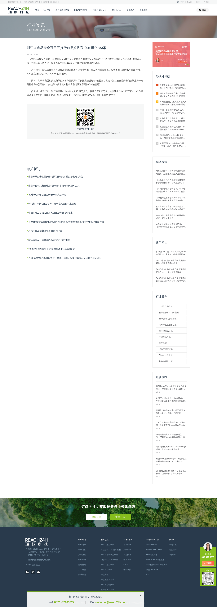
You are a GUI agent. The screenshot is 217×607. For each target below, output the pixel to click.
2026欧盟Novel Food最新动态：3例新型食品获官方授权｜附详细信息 (173, 136)
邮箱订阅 (97, 517)
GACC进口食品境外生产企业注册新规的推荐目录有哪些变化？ (171, 261)
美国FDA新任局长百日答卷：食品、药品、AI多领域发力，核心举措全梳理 (64, 257)
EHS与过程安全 (82, 10)
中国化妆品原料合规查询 (156, 564)
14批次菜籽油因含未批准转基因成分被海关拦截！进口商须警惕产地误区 (172, 95)
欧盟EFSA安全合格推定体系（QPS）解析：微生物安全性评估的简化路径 (172, 145)
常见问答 (127, 554)
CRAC (125, 564)
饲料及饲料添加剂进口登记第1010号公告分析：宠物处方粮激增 (170, 411)
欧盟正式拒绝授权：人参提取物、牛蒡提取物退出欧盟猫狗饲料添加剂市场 (170, 399)
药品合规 (163, 343)
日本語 (198, 2)
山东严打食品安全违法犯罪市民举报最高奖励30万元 (54, 185)
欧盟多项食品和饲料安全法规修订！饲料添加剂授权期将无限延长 (172, 86)
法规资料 (127, 549)
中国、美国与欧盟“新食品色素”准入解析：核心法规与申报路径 (173, 111)
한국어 (206, 2)
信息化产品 (117, 10)
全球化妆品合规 (166, 331)
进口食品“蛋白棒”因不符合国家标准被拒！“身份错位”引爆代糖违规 (171, 472)
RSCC (148, 574)
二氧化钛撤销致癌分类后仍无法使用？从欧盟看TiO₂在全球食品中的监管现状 (170, 424)
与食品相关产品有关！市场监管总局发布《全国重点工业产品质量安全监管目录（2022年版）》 (170, 172)
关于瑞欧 (144, 10)
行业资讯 (37, 30)
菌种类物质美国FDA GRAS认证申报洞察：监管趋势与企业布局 (171, 447)
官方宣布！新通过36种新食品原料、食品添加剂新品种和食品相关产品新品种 (170, 208)
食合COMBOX (152, 569)
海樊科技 (173, 544)
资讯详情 (47, 30)
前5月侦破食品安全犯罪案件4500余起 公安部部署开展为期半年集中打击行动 (66, 221)
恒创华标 (173, 554)
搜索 (202, 10)
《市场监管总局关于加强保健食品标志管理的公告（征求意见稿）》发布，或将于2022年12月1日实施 (170, 181)
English (189, 2)
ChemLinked (151, 544)
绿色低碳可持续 (63, 10)
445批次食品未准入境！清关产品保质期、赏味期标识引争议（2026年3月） (171, 387)
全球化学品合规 (166, 306)
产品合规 (47, 10)
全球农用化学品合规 (167, 319)
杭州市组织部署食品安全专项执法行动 (47, 194)
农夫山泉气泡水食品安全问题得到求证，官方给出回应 (170, 216)
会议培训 (127, 559)
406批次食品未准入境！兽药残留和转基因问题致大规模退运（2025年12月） (173, 103)
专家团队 (82, 549)
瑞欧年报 (82, 559)
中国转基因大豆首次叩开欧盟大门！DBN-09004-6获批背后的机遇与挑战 (170, 436)
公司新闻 (82, 564)
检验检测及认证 (100, 10)
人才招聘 (82, 569)
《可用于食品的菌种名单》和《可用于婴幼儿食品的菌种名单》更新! (171, 190)
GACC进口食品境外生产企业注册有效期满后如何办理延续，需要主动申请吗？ (171, 279)
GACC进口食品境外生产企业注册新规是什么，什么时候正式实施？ (171, 270)
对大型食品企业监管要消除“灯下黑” (45, 230)
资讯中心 (131, 10)
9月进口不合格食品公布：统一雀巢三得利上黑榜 (52, 203)
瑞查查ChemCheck (154, 549)
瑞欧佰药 (173, 549)
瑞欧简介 (82, 544)
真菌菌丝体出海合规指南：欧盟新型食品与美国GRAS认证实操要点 (173, 128)
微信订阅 (120, 517)
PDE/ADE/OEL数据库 (155, 559)
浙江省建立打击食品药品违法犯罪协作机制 (49, 239)
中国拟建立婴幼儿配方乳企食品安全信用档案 (50, 212)
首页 (37, 10)
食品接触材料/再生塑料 (169, 312)
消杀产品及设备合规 (167, 325)
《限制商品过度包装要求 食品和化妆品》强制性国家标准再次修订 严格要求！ (170, 199)
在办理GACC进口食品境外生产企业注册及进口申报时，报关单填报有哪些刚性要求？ (171, 253)
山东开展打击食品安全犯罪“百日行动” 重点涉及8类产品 (55, 176)
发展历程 (82, 554)
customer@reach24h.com (111, 602)
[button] (185, 64)
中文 (182, 2)
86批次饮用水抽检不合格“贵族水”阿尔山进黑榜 (51, 248)
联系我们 (82, 574)
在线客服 (208, 563)
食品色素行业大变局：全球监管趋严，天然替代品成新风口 (172, 119)
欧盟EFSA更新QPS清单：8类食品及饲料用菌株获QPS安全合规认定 (171, 460)
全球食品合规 (165, 337)
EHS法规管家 (151, 554)
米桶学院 (127, 569)
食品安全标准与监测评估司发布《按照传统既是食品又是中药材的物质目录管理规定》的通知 (170, 225)
